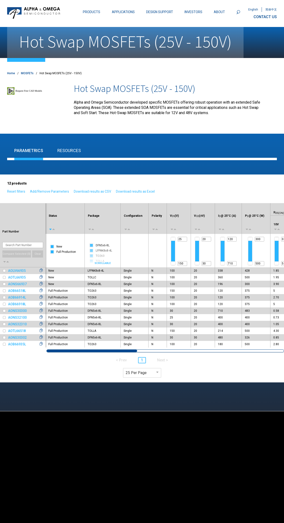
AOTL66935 (17, 277)
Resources (69, 150)
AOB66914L (17, 297)
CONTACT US (265, 17)
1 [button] (142, 360)
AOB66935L (17, 344)
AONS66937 (17, 284)
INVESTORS (193, 12)
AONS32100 (17, 317)
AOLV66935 (17, 270)
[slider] (173, 239)
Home (11, 73)
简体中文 (271, 9)
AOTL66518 (17, 331)
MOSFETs (27, 73)
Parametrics (28, 150)
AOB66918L (17, 304)
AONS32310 (17, 324)
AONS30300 (17, 310)
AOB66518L (17, 290)
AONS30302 (17, 337)
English (253, 9)
